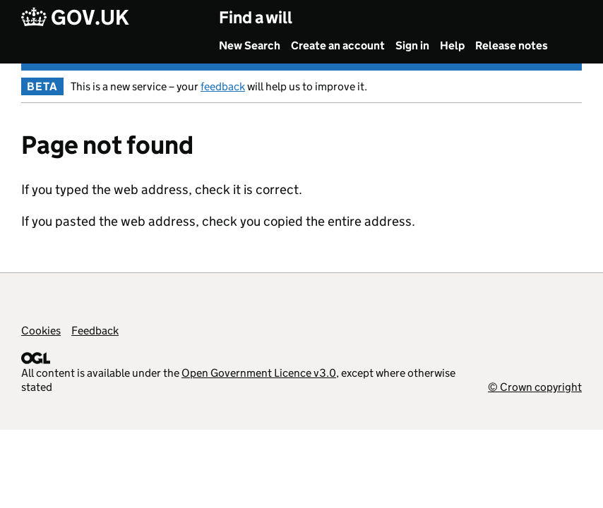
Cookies (41, 330)
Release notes (511, 45)
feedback (223, 86)
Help (452, 45)
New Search (249, 45)
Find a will (255, 17)
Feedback (95, 330)
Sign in (412, 45)
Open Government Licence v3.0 (258, 373)
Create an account (338, 45)
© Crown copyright (535, 387)
